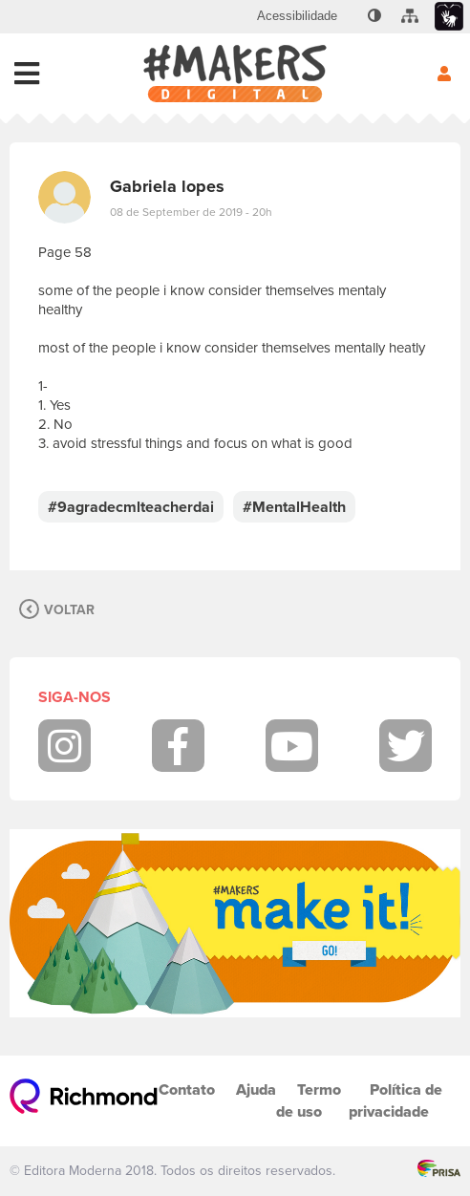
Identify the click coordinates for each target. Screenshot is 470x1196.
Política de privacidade (395, 1100)
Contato (187, 1089)
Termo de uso (308, 1100)
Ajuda (256, 1089)
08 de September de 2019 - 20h (191, 212)
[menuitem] (297, 16)
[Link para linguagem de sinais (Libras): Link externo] (449, 16)
